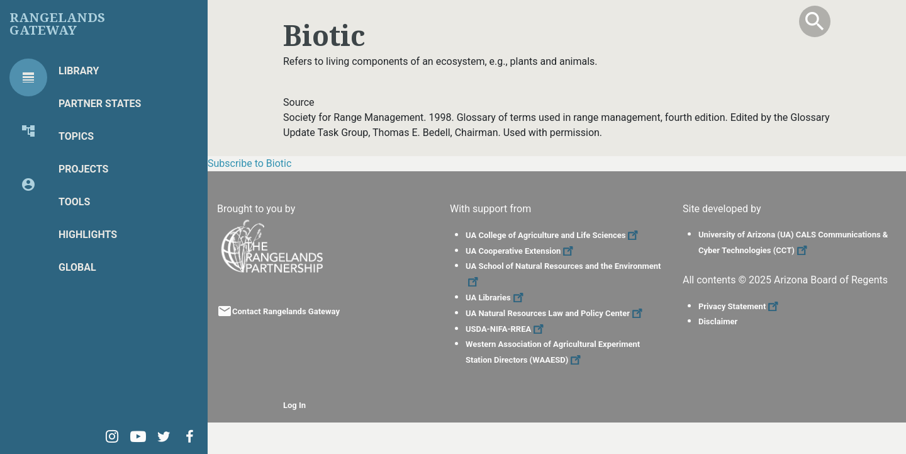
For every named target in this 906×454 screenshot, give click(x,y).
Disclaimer (717, 321)
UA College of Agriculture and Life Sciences (553, 235)
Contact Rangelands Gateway (286, 311)
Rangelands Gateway (57, 24)
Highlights (88, 235)
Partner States (100, 104)
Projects (83, 169)
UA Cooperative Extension (521, 251)
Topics (76, 136)
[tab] (28, 77)
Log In (294, 405)
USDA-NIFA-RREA (506, 329)
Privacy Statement (739, 306)
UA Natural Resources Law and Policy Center (556, 313)
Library (79, 71)
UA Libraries (496, 297)
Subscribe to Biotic (249, 163)
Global (77, 267)
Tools (74, 202)
